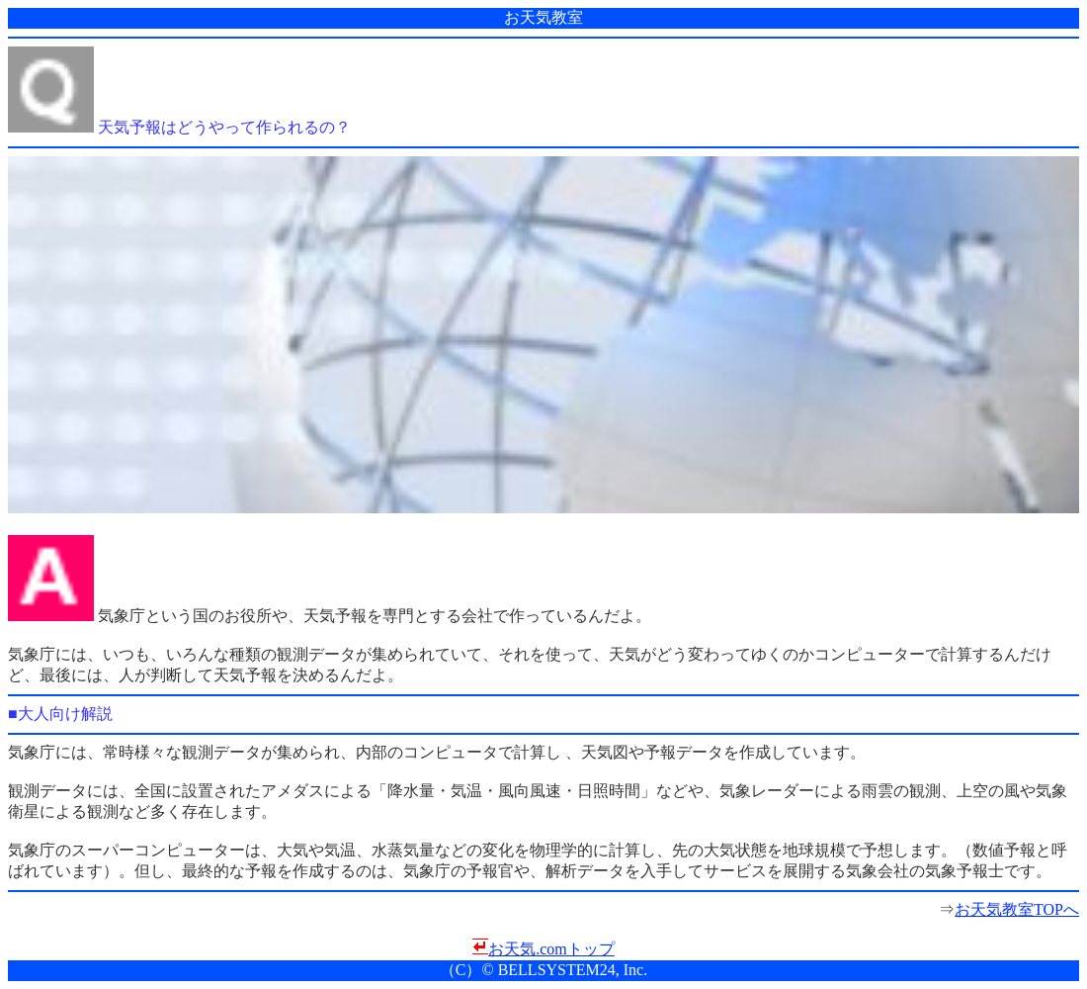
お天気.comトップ (551, 949)
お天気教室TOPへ (1017, 909)
